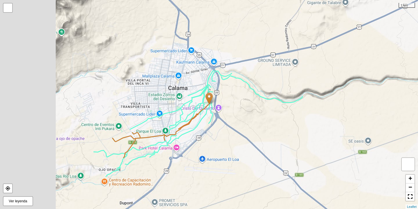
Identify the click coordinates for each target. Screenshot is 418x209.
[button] (7, 188)
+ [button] (410, 179)
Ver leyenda (18, 201)
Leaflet (412, 206)
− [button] (410, 187)
